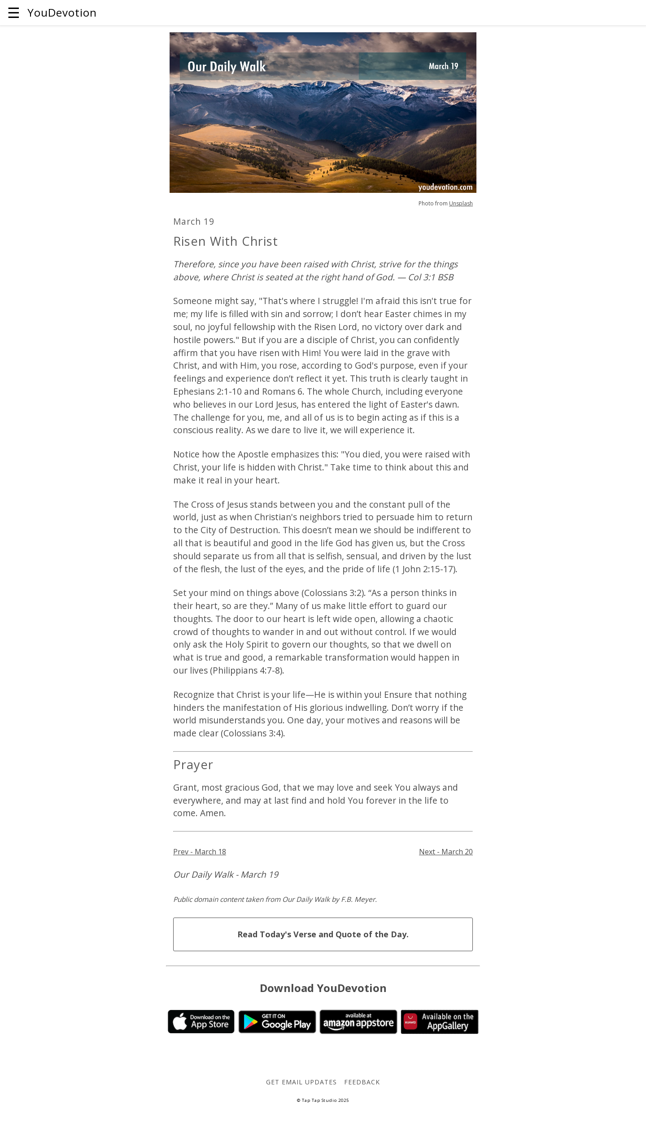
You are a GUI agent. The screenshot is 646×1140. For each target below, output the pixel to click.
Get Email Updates (301, 1082)
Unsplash (461, 203)
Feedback (362, 1082)
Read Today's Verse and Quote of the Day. (323, 934)
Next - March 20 (446, 852)
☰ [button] (13, 12)
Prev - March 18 (199, 852)
